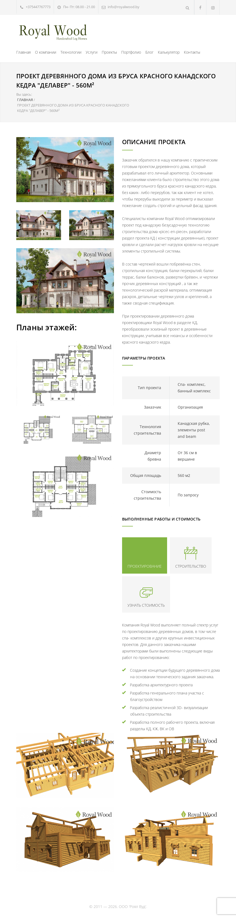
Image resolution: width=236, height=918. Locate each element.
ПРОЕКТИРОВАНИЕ (144, 566)
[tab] (144, 555)
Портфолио (131, 52)
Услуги (91, 52)
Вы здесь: (24, 94)
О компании (45, 52)
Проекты (109, 52)
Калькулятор (169, 52)
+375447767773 (38, 6)
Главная (23, 52)
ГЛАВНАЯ (25, 99)
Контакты (192, 52)
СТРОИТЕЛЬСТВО (190, 566)
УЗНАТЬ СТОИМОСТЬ (146, 605)
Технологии (70, 52)
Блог (149, 52)
